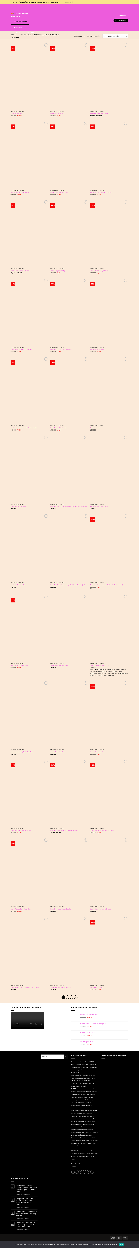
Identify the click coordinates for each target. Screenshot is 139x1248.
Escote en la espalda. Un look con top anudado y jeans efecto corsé (25, 1225)
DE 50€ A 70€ (17, 33)
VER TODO (29, 33)
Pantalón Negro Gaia (97, 349)
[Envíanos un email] (121, 2)
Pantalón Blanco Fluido (18, 506)
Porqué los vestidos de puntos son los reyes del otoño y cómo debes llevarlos (25, 1202)
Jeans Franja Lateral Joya (19, 665)
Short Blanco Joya (56, 114)
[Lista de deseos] (11, 37)
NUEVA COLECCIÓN (19, 22)
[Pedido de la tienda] (115, 36)
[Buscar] (11, 6)
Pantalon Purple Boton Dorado (21, 830)
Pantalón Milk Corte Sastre (99, 506)
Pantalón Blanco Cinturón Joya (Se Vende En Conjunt (68, 506)
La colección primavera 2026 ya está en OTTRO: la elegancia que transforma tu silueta (26, 1189)
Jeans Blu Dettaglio (56, 752)
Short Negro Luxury (96, 987)
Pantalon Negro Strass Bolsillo (60, 909)
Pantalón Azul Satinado (58, 428)
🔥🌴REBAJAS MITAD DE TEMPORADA (19, 13)
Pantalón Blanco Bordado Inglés (61, 349)
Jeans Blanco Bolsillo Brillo (20, 192)
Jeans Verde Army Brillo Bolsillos (22, 752)
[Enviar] (66, 1057)
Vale (121, 1244)
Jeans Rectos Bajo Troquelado (21, 909)
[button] (122, 16)
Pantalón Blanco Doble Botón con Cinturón (25, 987)
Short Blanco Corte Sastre (99, 114)
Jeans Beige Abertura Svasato (60, 987)
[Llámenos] (123, 2)
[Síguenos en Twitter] (119, 2)
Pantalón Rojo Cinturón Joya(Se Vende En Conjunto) (68, 585)
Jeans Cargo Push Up (57, 271)
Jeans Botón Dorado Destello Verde (102, 830)
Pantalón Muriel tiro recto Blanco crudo (24, 428)
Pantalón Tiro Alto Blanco (19, 585)
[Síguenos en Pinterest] (125, 2)
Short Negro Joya (16, 114)
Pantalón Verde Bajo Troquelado (21, 349)
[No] (136, 1245)
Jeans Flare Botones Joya (59, 192)
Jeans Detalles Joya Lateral (99, 271)
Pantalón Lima (95, 428)
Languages (69, 2)
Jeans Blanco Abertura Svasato (100, 909)
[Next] (75, 997)
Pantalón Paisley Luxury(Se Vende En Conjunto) (106, 585)
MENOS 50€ (16, 27)
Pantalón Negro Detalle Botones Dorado (63, 830)
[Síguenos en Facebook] (113, 2)
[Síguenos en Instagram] (115, 2)
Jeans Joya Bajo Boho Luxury (100, 665)
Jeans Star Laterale (96, 752)
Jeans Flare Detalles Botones (20, 271)
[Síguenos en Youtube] (127, 2)
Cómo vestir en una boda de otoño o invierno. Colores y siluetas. (26, 1214)
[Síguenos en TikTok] (117, 2)
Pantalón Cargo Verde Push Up (100, 192)
